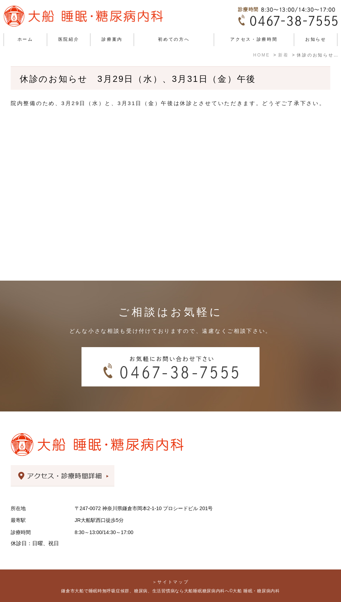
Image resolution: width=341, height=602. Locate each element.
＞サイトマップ (170, 581)
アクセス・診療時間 (253, 39)
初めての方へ (173, 39)
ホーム (25, 39)
